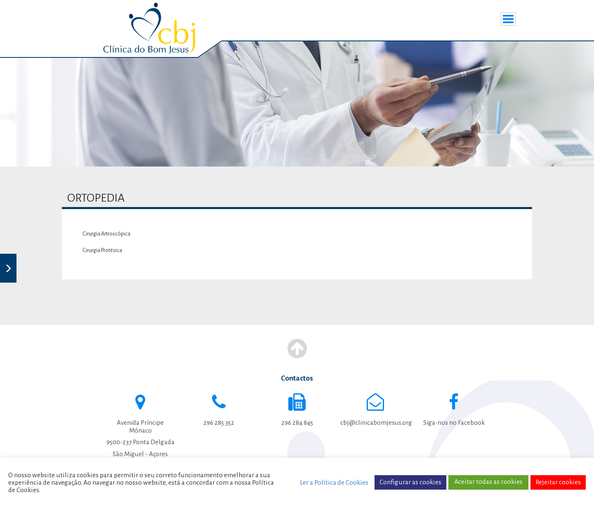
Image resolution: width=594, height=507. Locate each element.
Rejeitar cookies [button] (558, 482)
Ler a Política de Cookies (334, 482)
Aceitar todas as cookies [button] (488, 482)
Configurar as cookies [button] (410, 482)
